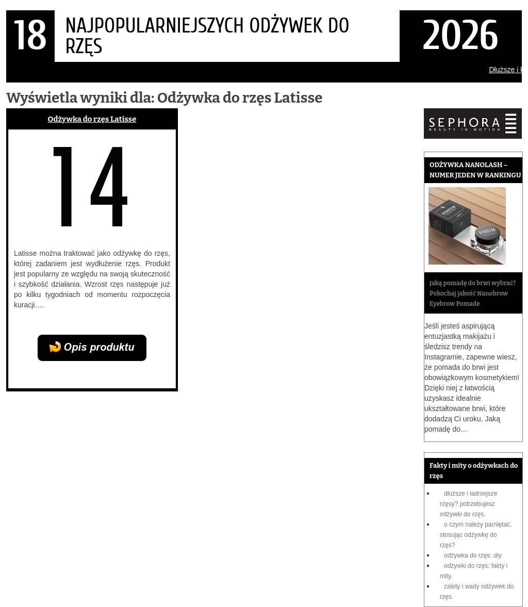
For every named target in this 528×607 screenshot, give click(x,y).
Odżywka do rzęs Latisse (92, 119)
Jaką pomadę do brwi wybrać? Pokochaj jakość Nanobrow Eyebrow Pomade (473, 293)
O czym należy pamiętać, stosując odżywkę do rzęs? (476, 535)
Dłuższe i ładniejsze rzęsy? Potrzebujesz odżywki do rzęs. (468, 504)
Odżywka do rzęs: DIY (472, 555)
